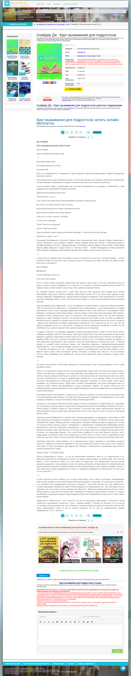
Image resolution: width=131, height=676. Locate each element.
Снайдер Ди (81, 52)
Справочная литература (99, 19)
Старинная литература (98, 17)
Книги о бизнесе (60, 14)
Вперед (97, 132)
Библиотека (40, 4)
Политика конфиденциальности (36, 664)
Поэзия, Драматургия (117, 14)
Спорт (99, 56)
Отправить (117, 651)
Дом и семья (95, 14)
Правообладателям (12, 664)
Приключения (40, 14)
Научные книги (60, 17)
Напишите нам (66, 100)
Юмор (75, 19)
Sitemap (71, 664)
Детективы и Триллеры (43, 17)
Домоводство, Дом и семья (86, 56)
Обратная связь (58, 664)
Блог (48, 4)
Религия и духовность (80, 17)
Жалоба (47, 99)
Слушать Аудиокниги (70, 4)
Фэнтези (21, 19)
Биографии (56, 4)
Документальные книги (62, 19)
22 (88, 132)
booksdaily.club (18, 3)
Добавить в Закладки (16, 24)
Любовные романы (24, 14)
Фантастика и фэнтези (25, 17)
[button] (40, 622)
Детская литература (79, 14)
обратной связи (71, 671)
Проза (38, 19)
